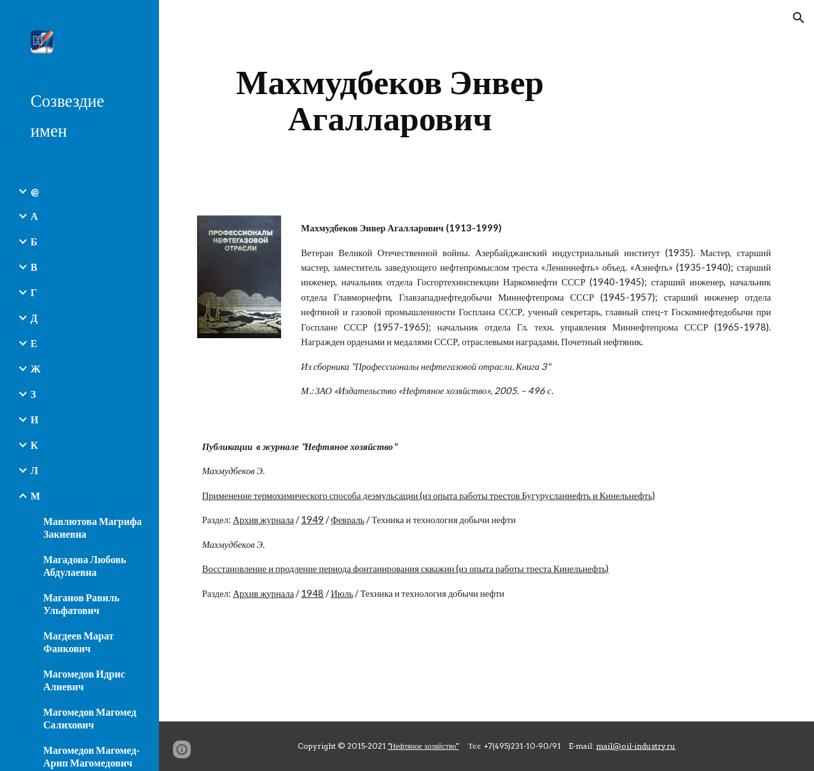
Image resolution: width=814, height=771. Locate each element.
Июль (342, 593)
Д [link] (34, 317)
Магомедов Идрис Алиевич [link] (84, 679)
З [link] (33, 394)
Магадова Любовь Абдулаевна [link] (84, 565)
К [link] (34, 445)
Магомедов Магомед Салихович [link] (89, 718)
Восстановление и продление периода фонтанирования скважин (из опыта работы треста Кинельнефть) (405, 568)
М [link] (35, 495)
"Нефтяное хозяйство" (423, 746)
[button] (798, 18)
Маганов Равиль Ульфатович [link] (81, 603)
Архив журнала (263, 519)
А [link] (34, 216)
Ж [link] (36, 368)
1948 (312, 593)
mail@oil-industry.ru (635, 746)
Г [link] (34, 292)
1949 (312, 519)
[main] (390, 100)
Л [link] (34, 470)
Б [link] (34, 241)
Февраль (347, 519)
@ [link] (35, 191)
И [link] (34, 419)
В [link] (34, 267)
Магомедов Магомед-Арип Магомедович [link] (91, 756)
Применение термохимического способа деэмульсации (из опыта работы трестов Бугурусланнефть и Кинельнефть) (428, 495)
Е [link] (34, 343)
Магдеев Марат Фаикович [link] (78, 641)
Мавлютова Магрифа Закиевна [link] (92, 527)
